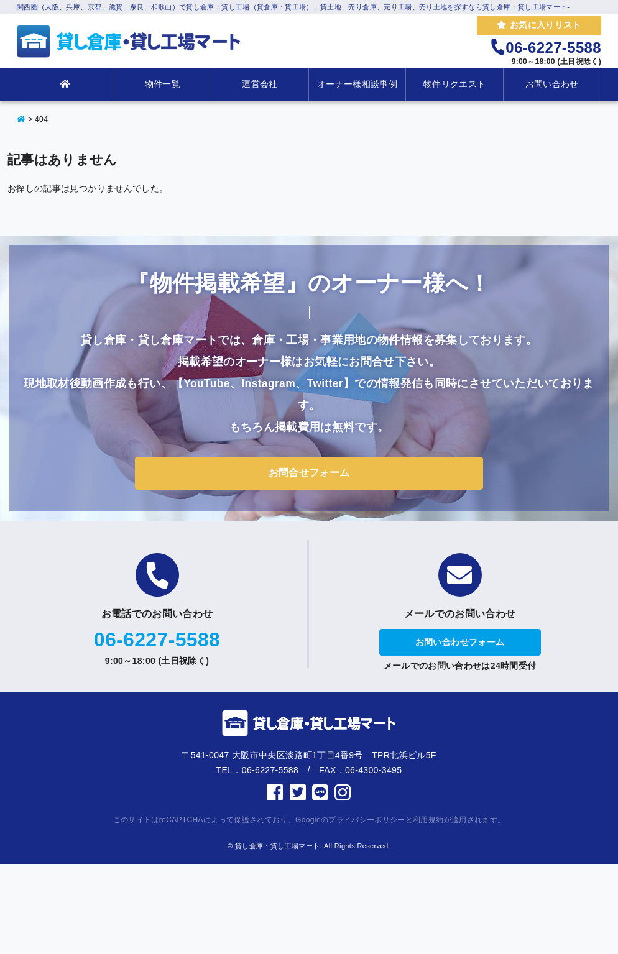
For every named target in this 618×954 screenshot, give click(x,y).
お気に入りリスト (539, 25)
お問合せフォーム (309, 472)
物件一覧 (162, 84)
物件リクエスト (454, 84)
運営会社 (259, 84)
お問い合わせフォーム (460, 642)
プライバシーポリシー (366, 819)
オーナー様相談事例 (357, 84)
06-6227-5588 (157, 639)
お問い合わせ (552, 84)
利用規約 (428, 819)
